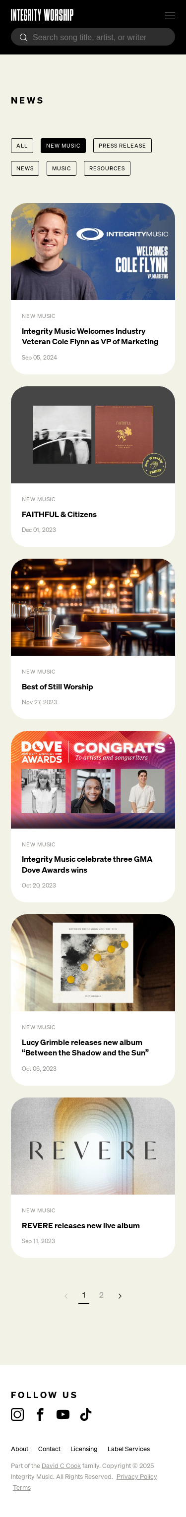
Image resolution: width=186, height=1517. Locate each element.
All (22, 145)
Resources (107, 168)
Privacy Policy (137, 1476)
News (25, 168)
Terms (22, 1487)
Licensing (84, 1449)
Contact (49, 1449)
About (19, 1449)
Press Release (122, 145)
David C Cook (61, 1466)
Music (61, 168)
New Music (63, 145)
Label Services (129, 1449)
